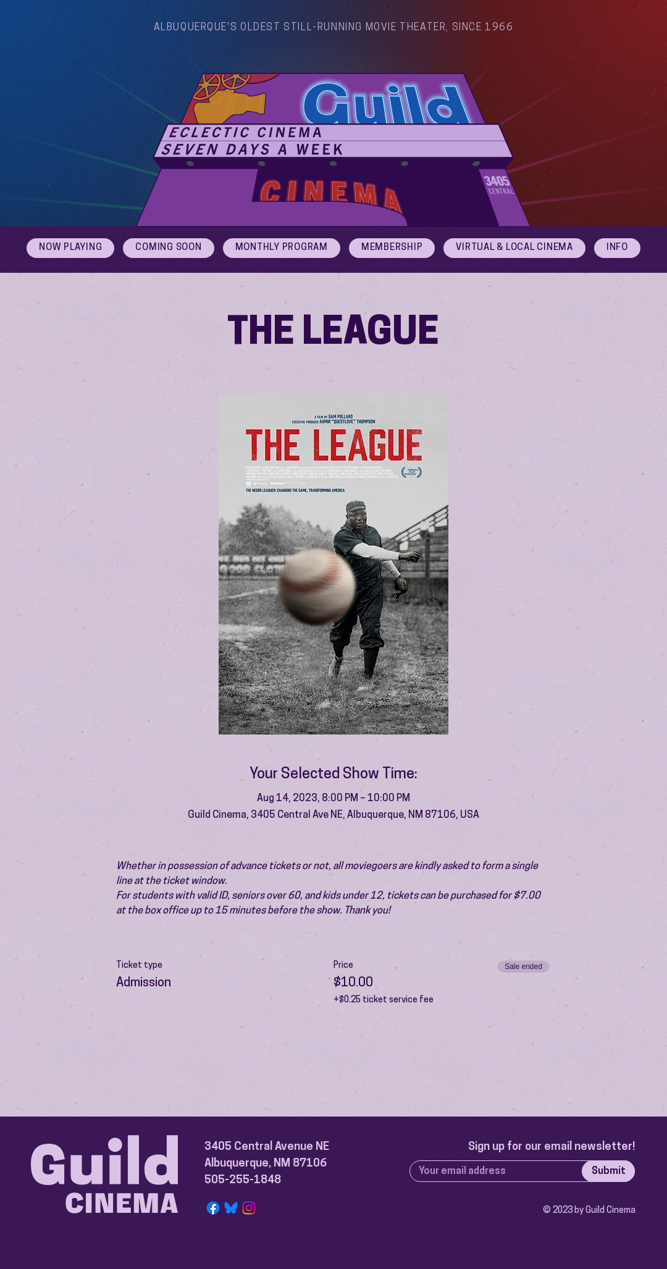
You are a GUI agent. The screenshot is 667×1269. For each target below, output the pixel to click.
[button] (617, 248)
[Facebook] (213, 1208)
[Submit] (608, 1171)
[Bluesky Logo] (231, 1208)
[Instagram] (249, 1208)
